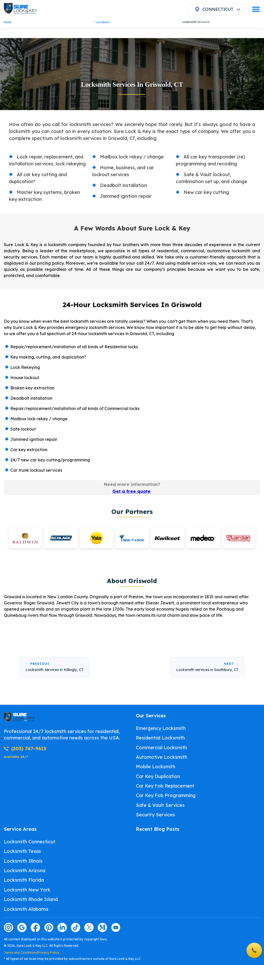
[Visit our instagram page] (8, 927)
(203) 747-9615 (25, 749)
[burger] (256, 9)
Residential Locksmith (160, 738)
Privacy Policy (48, 952)
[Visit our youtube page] (115, 927)
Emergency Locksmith (161, 728)
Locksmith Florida (24, 880)
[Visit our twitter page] (89, 927)
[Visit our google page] (22, 927)
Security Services (155, 815)
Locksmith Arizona (24, 870)
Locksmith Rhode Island (31, 899)
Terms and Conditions (20, 952)
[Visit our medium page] (102, 927)
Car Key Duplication (158, 776)
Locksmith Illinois (23, 861)
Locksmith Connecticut (29, 842)
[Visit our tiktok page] (75, 927)
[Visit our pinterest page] (48, 927)
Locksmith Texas (22, 851)
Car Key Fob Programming (165, 795)
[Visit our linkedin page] (62, 927)
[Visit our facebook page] (35, 927)
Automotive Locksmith (161, 757)
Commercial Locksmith (161, 747)
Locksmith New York (27, 890)
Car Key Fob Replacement (165, 786)
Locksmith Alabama (26, 909)
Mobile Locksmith (155, 767)
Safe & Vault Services (160, 805)
